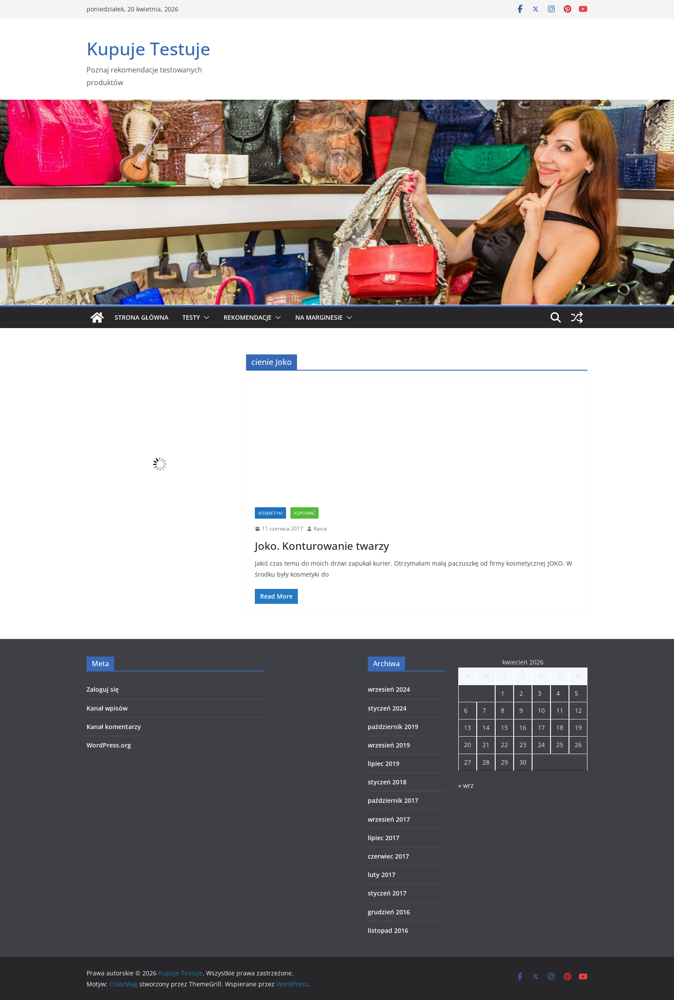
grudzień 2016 (389, 912)
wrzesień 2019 (389, 745)
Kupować (304, 513)
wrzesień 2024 (389, 689)
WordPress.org (109, 745)
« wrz (466, 785)
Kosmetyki (270, 513)
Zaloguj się (103, 689)
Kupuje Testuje (148, 48)
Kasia (320, 528)
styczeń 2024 (387, 708)
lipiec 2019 (383, 763)
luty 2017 (381, 874)
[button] (205, 317)
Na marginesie (319, 317)
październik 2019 (393, 726)
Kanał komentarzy (114, 726)
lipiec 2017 (383, 838)
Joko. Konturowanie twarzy (322, 545)
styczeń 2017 (387, 893)
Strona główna (141, 317)
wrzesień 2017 (389, 819)
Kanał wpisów (107, 708)
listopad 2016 (388, 930)
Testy (191, 317)
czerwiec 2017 (388, 856)
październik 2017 (393, 800)
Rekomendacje (248, 317)
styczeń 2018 (387, 782)
